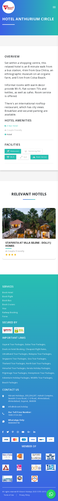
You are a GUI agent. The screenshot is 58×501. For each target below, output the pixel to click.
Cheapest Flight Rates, (36, 349)
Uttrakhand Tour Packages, (15, 354)
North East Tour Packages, (38, 363)
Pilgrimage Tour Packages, (14, 373)
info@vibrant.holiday (18, 406)
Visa (4, 308)
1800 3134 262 (15, 415)
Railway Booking (10, 312)
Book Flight (7, 296)
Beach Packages (9, 382)
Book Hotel (7, 292)
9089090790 (14, 423)
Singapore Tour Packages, (14, 358)
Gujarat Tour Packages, (13, 344)
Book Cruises (8, 304)
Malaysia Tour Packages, (40, 354)
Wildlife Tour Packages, (42, 377)
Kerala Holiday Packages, (39, 368)
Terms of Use (9, 495)
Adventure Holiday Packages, (16, 377)
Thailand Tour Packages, (14, 363)
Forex (5, 316)
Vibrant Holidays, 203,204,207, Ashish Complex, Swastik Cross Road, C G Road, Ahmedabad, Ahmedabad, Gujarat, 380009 (30, 398)
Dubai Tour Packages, (35, 344)
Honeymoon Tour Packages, (41, 373)
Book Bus (6, 300)
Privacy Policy (24, 495)
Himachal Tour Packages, (14, 368)
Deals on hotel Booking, (13, 349)
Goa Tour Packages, (37, 358)
